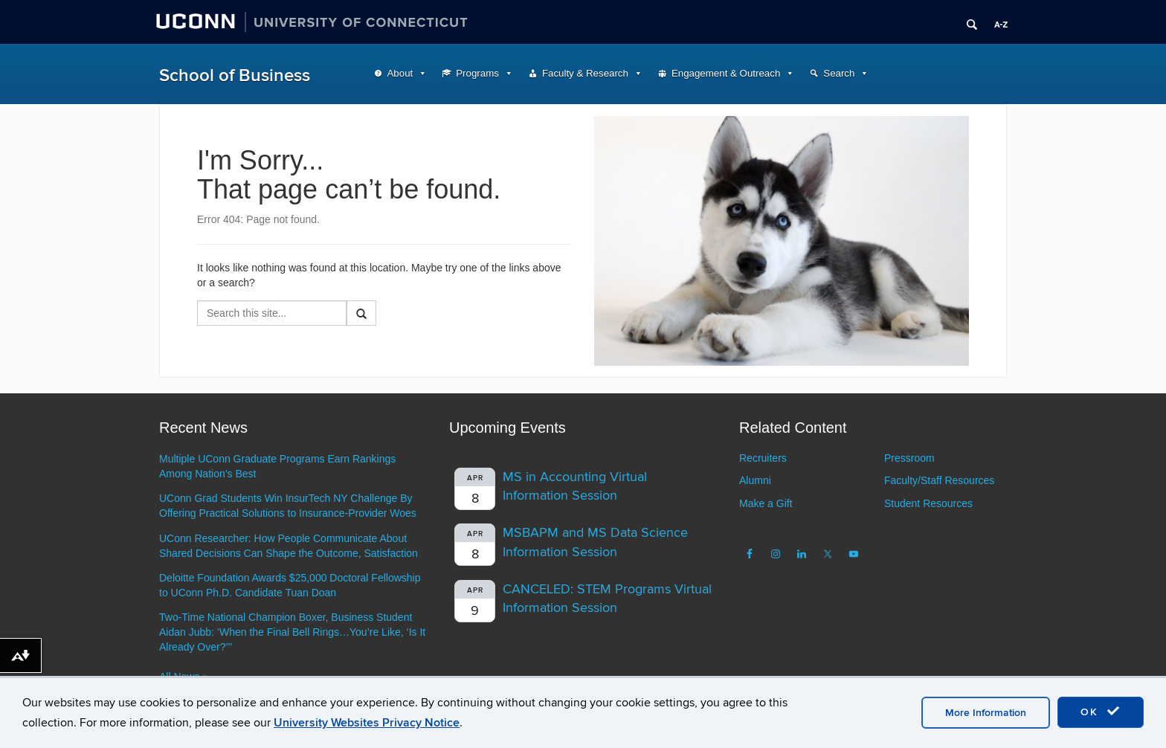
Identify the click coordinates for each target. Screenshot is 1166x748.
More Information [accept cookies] (985, 712)
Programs (477, 73)
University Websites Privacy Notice (367, 722)
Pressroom (909, 458)
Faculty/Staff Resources (939, 480)
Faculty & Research (585, 73)
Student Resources (928, 503)
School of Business (234, 75)
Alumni (755, 480)
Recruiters (763, 458)
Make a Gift (766, 503)
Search (838, 73)
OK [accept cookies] (1100, 711)
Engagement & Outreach (725, 73)
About (400, 73)
